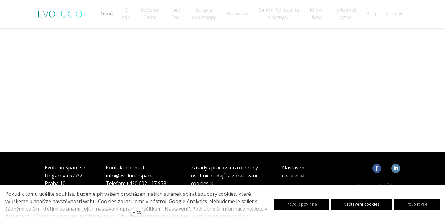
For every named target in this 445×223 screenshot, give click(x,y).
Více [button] (396, 16)
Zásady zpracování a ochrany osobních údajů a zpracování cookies (224, 175)
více (137, 211)
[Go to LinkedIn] (395, 168)
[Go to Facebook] (376, 168)
